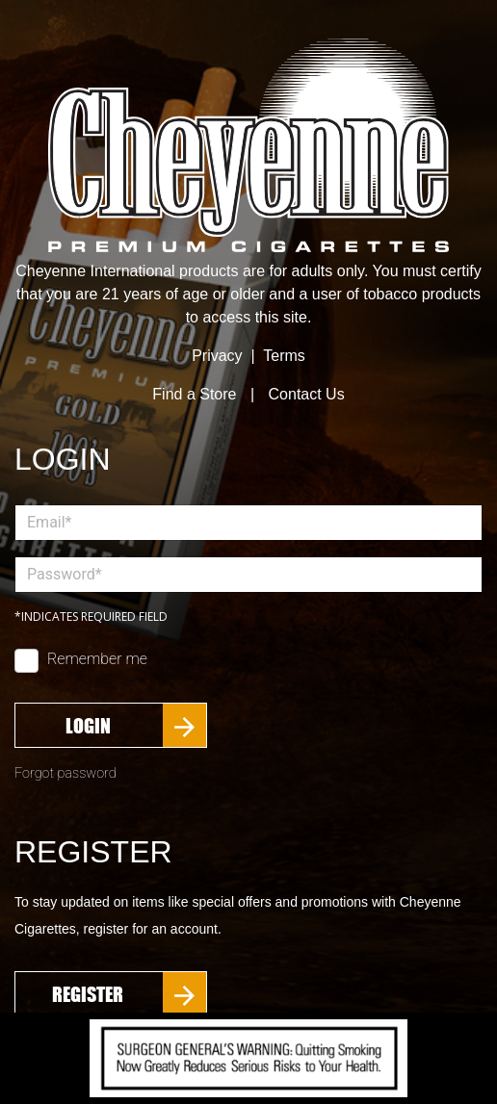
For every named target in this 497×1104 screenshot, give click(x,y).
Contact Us (307, 394)
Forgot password (65, 773)
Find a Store (194, 394)
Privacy (217, 355)
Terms (284, 355)
